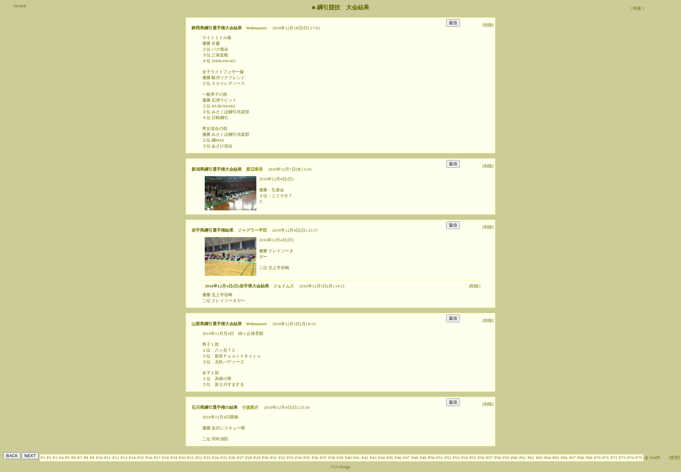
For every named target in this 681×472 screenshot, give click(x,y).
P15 (140, 457)
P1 (43, 457)
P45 (389, 457)
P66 (564, 457)
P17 (157, 457)
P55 (472, 457)
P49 (422, 457)
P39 (340, 457)
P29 (256, 457)
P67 (572, 457)
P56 (481, 457)
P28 (248, 457)
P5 (67, 457)
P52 (448, 457)
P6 (73, 457)
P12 (116, 457)
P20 (182, 457)
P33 (290, 457)
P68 (580, 457)
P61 (522, 457)
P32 (282, 457)
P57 (489, 457)
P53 (456, 457)
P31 (273, 457)
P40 (348, 457)
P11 (107, 457)
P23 (207, 457)
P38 (331, 457)
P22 (198, 457)
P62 (531, 457)
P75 (639, 457)
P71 (605, 457)
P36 (315, 457)
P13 (124, 457)
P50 (431, 457)
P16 (149, 457)
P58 (497, 457)
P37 (323, 457)
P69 (589, 457)
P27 (240, 457)
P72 (614, 457)
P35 (306, 457)
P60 (514, 457)
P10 (99, 457)
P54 (464, 457)
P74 (630, 457)
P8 (86, 457)
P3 (55, 457)
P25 (223, 457)
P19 (174, 457)
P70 (597, 457)
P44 (381, 457)
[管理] (674, 457)
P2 (49, 457)
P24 (215, 457)
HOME (20, 6)
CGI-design (340, 466)
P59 (506, 457)
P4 (61, 457)
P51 (439, 457)
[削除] (488, 25)
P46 (398, 457)
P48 (414, 457)
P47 (406, 457)
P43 (373, 457)
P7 (79, 457)
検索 (637, 8)
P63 (539, 457)
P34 (298, 457)
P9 (92, 457)
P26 (232, 457)
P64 (547, 457)
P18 (165, 457)
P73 (622, 457)
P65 (555, 457)
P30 (265, 457)
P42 (364, 457)
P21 (190, 457)
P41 (356, 457)
